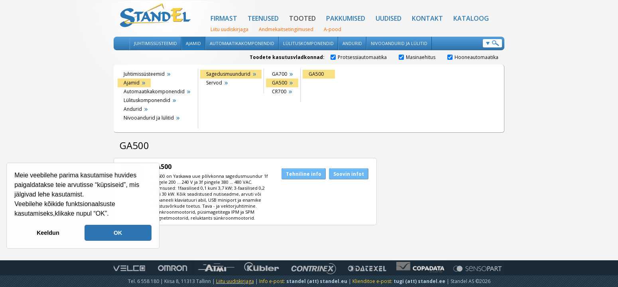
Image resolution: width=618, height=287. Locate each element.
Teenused (263, 18)
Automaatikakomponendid (242, 43)
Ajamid (193, 43)
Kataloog (471, 18)
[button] (111, 214)
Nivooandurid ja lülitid (399, 43)
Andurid (352, 43)
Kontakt (427, 18)
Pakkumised (345, 18)
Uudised (389, 18)
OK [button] (118, 233)
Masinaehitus (417, 57)
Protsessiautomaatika (359, 57)
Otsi (492, 43)
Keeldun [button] (48, 233)
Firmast (224, 18)
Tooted (302, 18)
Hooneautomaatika (472, 57)
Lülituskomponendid (308, 43)
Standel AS (155, 16)
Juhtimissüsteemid (155, 43)
